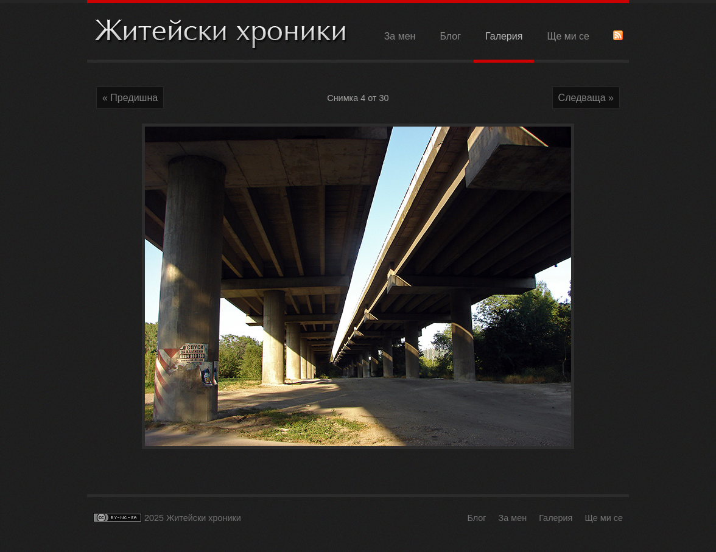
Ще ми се (568, 36)
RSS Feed (618, 35)
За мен (400, 36)
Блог (450, 36)
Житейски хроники (221, 32)
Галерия (503, 36)
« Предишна (130, 98)
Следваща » (586, 98)
